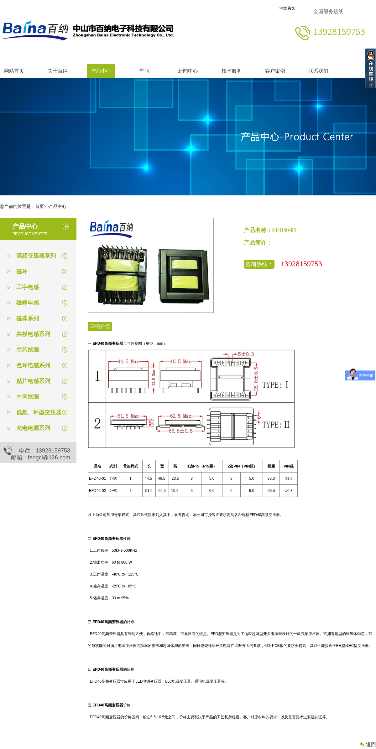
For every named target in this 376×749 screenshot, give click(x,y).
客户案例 (275, 71)
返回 (371, 744)
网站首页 (14, 71)
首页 (39, 206)
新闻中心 (188, 71)
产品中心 (101, 71)
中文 (283, 8)
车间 (144, 71)
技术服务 (232, 71)
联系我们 (318, 71)
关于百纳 (58, 71)
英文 (291, 8)
